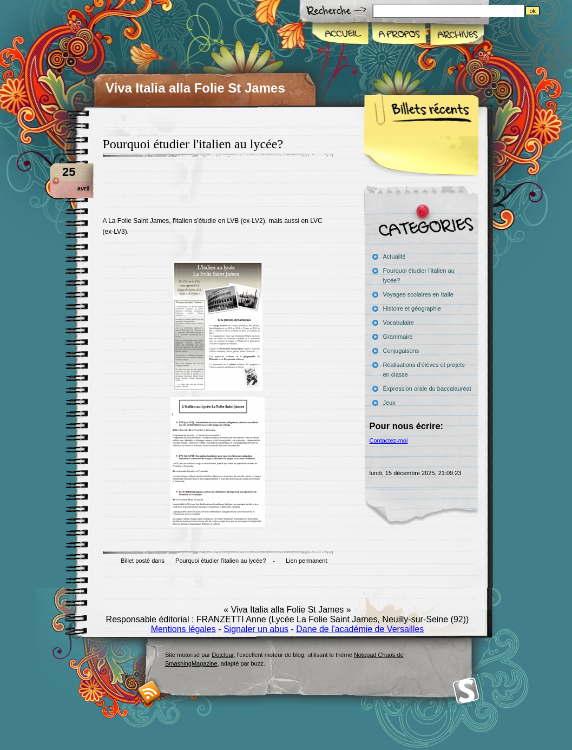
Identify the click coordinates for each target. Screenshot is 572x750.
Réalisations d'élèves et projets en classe (424, 369)
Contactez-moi (389, 440)
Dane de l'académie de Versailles (360, 629)
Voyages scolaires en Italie (418, 294)
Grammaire (398, 336)
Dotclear (222, 655)
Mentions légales (183, 629)
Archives (456, 34)
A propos (399, 34)
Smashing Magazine (466, 690)
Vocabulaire (399, 322)
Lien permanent (306, 560)
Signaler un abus (255, 629)
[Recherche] (470, 11)
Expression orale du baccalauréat (427, 388)
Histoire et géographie (412, 308)
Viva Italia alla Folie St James (195, 88)
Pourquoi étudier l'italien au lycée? (220, 560)
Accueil (341, 34)
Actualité (394, 256)
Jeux (389, 402)
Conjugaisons (401, 350)
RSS (150, 692)
